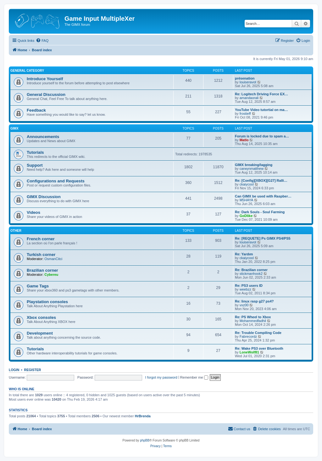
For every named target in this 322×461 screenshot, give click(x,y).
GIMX (14, 128)
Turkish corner (41, 254)
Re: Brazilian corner (251, 270)
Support (35, 165)
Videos (33, 212)
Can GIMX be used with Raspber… (263, 196)
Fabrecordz (248, 336)
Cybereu (51, 274)
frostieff (245, 113)
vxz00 (244, 305)
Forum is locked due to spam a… (262, 136)
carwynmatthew (252, 168)
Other (15, 230)
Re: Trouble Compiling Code (258, 333)
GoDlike (246, 216)
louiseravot (248, 82)
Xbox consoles (41, 317)
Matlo (244, 140)
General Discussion (46, 94)
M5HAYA (246, 200)
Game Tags (38, 286)
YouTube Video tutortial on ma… (261, 110)
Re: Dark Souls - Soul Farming (260, 212)
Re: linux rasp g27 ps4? (254, 301)
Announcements (43, 136)
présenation (244, 78)
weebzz (245, 289)
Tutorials (35, 152)
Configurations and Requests (56, 181)
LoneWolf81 (249, 352)
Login (14, 370)
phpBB (144, 440)
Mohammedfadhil (253, 321)
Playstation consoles (47, 301)
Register (32, 370)
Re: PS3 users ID (249, 285)
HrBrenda (143, 416)
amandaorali (249, 98)
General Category (27, 70)
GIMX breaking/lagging (253, 165)
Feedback (36, 110)
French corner (41, 238)
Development (40, 333)
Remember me (194, 377)
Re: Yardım (244, 254)
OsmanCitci (53, 259)
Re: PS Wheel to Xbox (253, 317)
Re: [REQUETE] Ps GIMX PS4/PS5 (263, 238)
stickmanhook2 (251, 273)
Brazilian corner (42, 270)
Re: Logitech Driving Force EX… (261, 94)
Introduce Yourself (45, 78)
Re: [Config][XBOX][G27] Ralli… (261, 180)
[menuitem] (42, 40)
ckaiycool (247, 184)
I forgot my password (161, 377)
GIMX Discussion (44, 196)
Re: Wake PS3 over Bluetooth (259, 348)
